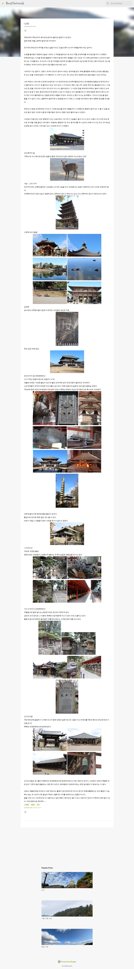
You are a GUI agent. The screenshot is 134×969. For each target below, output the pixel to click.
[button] (25, 30)
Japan (27, 804)
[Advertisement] (67, 845)
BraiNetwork (15, 3)
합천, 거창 (45, 947)
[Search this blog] (121, 3)
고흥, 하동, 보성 (47, 918)
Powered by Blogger (67, 962)
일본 (38, 804)
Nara (32, 804)
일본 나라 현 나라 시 (35, 807)
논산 (43, 890)
